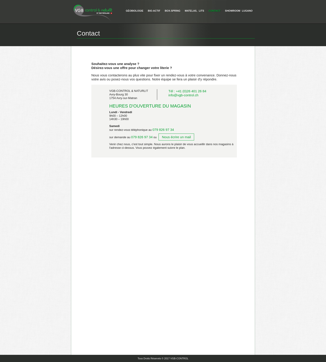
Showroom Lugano (239, 10)
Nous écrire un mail (176, 137)
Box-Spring (172, 10)
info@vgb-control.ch (183, 95)
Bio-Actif (154, 10)
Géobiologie (134, 10)
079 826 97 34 (163, 129)
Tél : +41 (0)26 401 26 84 (187, 91)
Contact (215, 10)
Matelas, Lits (194, 10)
